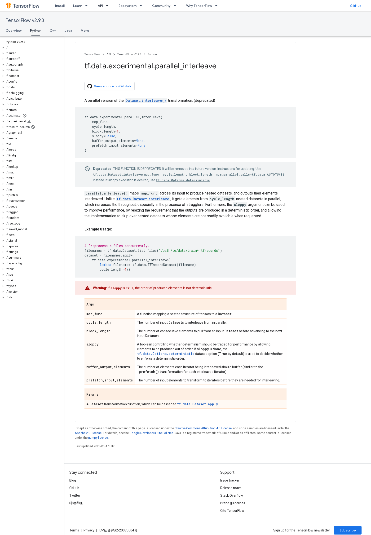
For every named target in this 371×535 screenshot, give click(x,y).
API (108, 54)
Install (60, 6)
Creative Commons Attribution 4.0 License (203, 428)
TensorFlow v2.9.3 (25, 20)
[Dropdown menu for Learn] (87, 5)
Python (152, 54)
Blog (72, 480)
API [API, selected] (100, 6)
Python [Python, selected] (35, 30)
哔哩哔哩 (76, 503)
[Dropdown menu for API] (108, 5)
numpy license (98, 437)
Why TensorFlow (199, 6)
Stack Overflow (231, 495)
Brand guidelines (232, 503)
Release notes (231, 488)
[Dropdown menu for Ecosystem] (142, 5)
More (85, 30)
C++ (53, 30)
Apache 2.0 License (88, 433)
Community (161, 6)
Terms (74, 530)
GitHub (356, 6)
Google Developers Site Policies (151, 433)
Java (68, 30)
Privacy (89, 530)
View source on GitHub (109, 86)
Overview (14, 30)
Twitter (74, 495)
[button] (31, 47)
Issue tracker (229, 480)
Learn (77, 6)
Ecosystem (128, 6)
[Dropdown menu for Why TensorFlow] (217, 5)
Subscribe (348, 530)
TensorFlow (92, 54)
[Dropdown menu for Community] (176, 5)
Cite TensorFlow (232, 511)
